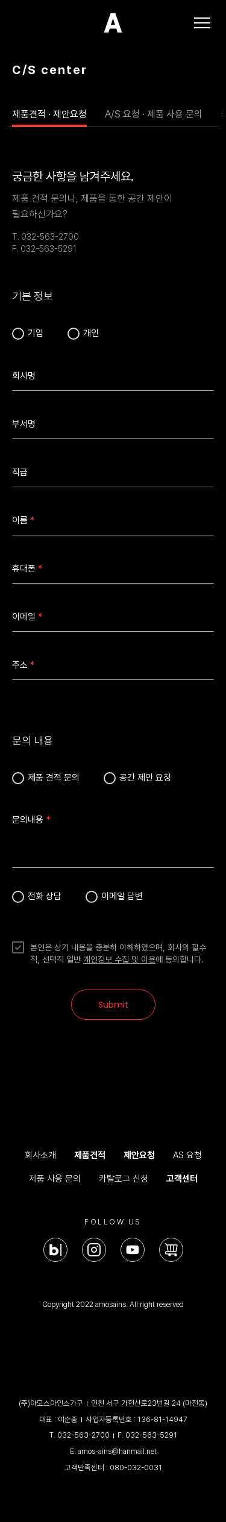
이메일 (24, 616)
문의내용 (28, 819)
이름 (20, 520)
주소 (20, 665)
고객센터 (182, 1178)
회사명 (24, 375)
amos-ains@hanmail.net (117, 1451)
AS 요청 (187, 1155)
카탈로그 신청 (123, 1178)
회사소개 (40, 1155)
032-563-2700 (83, 1434)
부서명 (24, 424)
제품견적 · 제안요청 (49, 114)
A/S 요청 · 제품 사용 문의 (153, 114)
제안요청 (139, 1155)
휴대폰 (24, 568)
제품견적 (89, 1155)
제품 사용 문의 (55, 1178)
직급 (20, 472)
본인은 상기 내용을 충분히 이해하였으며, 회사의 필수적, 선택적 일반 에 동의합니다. (118, 953)
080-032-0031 (136, 1467)
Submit (113, 1005)
